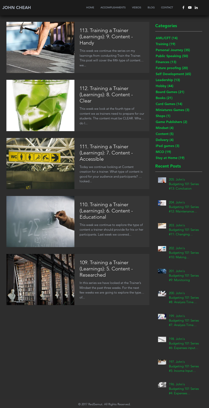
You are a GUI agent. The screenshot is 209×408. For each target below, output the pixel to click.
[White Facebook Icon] (183, 7)
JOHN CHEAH (16, 7)
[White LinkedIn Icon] (196, 7)
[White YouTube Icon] (190, 7)
